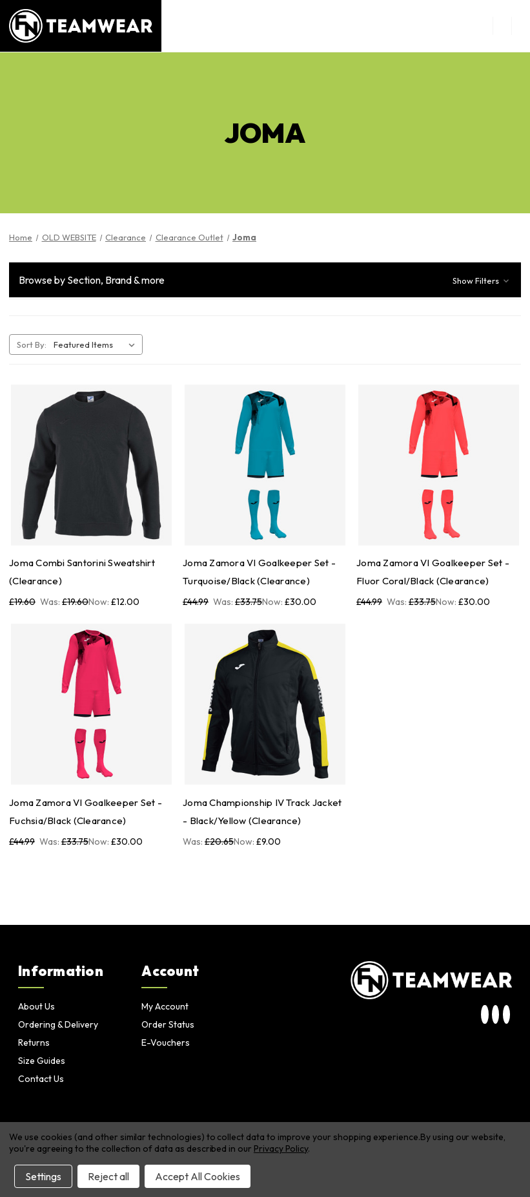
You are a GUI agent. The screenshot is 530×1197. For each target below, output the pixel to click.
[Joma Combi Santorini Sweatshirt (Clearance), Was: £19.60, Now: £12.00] (91, 465)
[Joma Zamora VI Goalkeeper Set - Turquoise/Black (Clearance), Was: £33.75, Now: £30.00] (265, 465)
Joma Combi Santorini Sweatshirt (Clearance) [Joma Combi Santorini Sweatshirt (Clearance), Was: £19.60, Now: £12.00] (82, 571)
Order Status (167, 1024)
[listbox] (97, 344)
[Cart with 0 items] (521, 26)
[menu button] (502, 26)
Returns (34, 1042)
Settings (43, 1176)
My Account (165, 1006)
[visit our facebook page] (506, 1015)
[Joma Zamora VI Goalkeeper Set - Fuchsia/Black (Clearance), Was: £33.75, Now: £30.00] (91, 704)
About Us (36, 1006)
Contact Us (41, 1079)
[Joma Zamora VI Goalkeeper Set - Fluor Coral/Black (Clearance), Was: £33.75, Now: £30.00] (438, 465)
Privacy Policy (281, 1148)
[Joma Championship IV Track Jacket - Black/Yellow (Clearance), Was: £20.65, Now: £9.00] (265, 704)
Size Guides (41, 1060)
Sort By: (31, 344)
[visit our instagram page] (485, 1015)
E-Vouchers (165, 1042)
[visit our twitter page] (495, 1015)
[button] (265, 279)
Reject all (108, 1176)
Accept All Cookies (197, 1176)
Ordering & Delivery (58, 1024)
